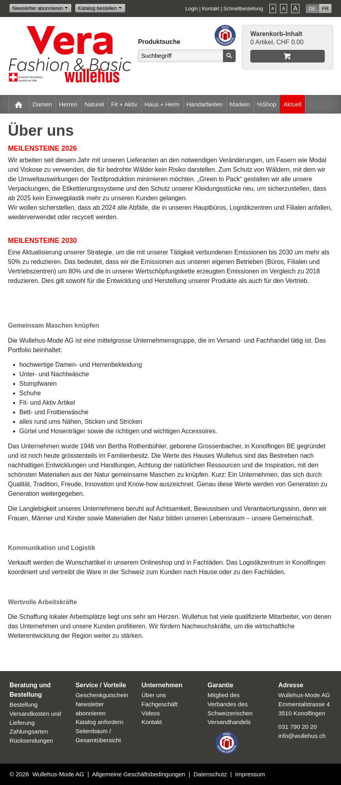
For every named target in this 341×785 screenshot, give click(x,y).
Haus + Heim (162, 104)
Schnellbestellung (243, 8)
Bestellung (24, 704)
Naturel (94, 104)
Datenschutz (210, 774)
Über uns (153, 695)
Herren (68, 104)
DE (312, 8)
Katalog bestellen (97, 8)
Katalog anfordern (100, 722)
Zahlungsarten (29, 731)
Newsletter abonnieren (37, 8)
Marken (240, 104)
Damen (42, 104)
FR (325, 8)
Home (18, 104)
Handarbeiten (205, 104)
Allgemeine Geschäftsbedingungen (138, 774)
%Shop (266, 104)
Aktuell (293, 104)
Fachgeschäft (159, 704)
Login (191, 8)
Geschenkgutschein (102, 695)
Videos (150, 713)
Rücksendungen (31, 740)
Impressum (250, 774)
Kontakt (210, 8)
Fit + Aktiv (124, 104)
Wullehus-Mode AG (58, 774)
